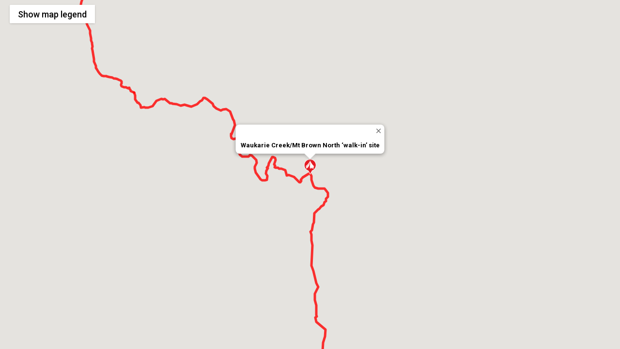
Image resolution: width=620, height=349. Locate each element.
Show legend (52, 14)
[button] (310, 166)
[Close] (378, 131)
